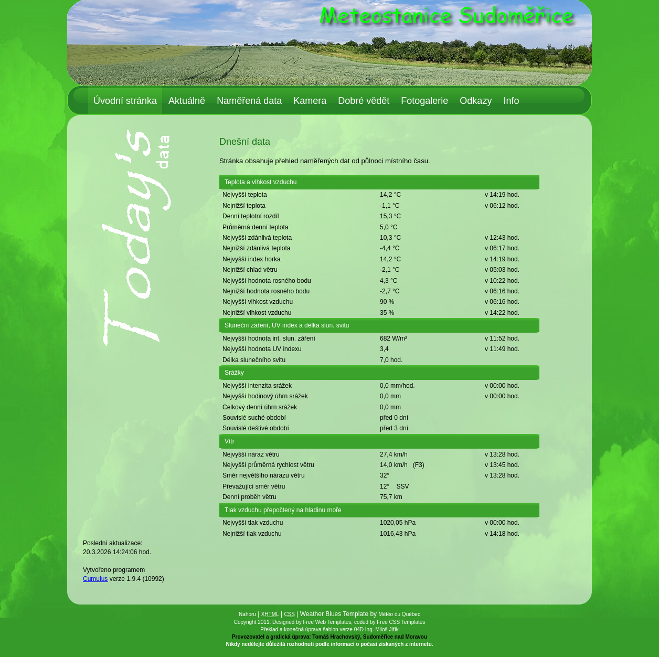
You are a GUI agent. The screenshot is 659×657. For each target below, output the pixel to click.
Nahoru (247, 614)
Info (511, 101)
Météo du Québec (399, 614)
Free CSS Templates (401, 622)
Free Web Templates (327, 622)
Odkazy (476, 101)
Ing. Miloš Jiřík (382, 629)
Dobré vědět (363, 101)
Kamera (309, 101)
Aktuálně (186, 101)
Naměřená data (249, 101)
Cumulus (95, 578)
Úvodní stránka (125, 101)
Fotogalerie (424, 101)
